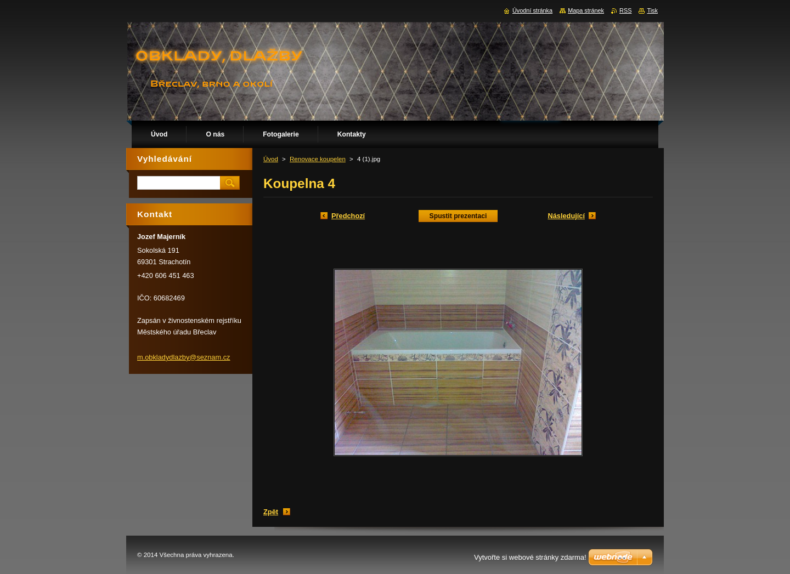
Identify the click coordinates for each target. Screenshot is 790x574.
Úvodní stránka (532, 10)
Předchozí (348, 216)
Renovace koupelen (318, 159)
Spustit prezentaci (458, 216)
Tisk (652, 10)
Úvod (270, 159)
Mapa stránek (586, 10)
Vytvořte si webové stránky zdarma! (530, 557)
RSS (625, 10)
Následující (566, 216)
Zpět (270, 512)
